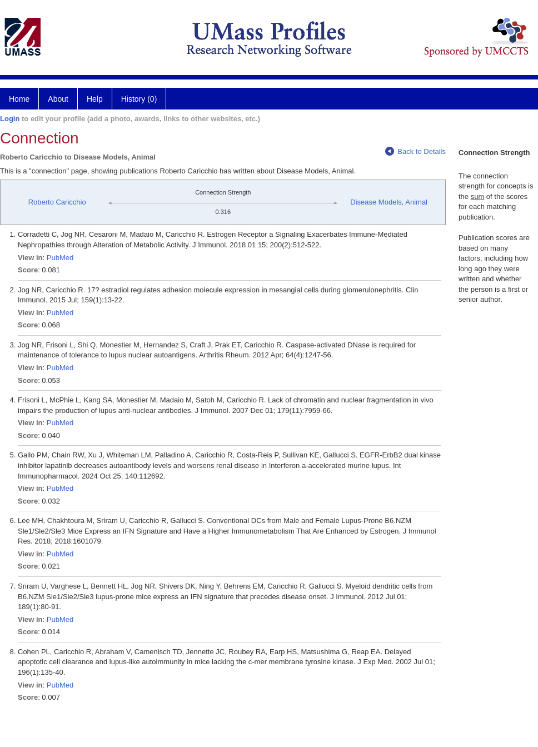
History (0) (139, 98)
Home (19, 98)
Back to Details (415, 151)
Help (95, 98)
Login (9, 118)
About (58, 98)
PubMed (60, 257)
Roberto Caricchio (57, 202)
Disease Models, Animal (388, 202)
